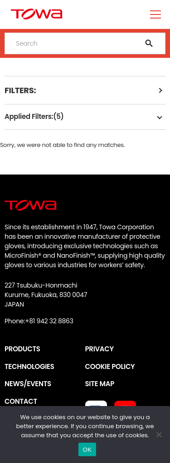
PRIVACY (99, 349)
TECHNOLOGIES (29, 366)
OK (87, 449)
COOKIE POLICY (110, 366)
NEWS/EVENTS (28, 383)
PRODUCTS (22, 349)
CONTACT (21, 401)
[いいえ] (158, 434)
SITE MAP (99, 383)
